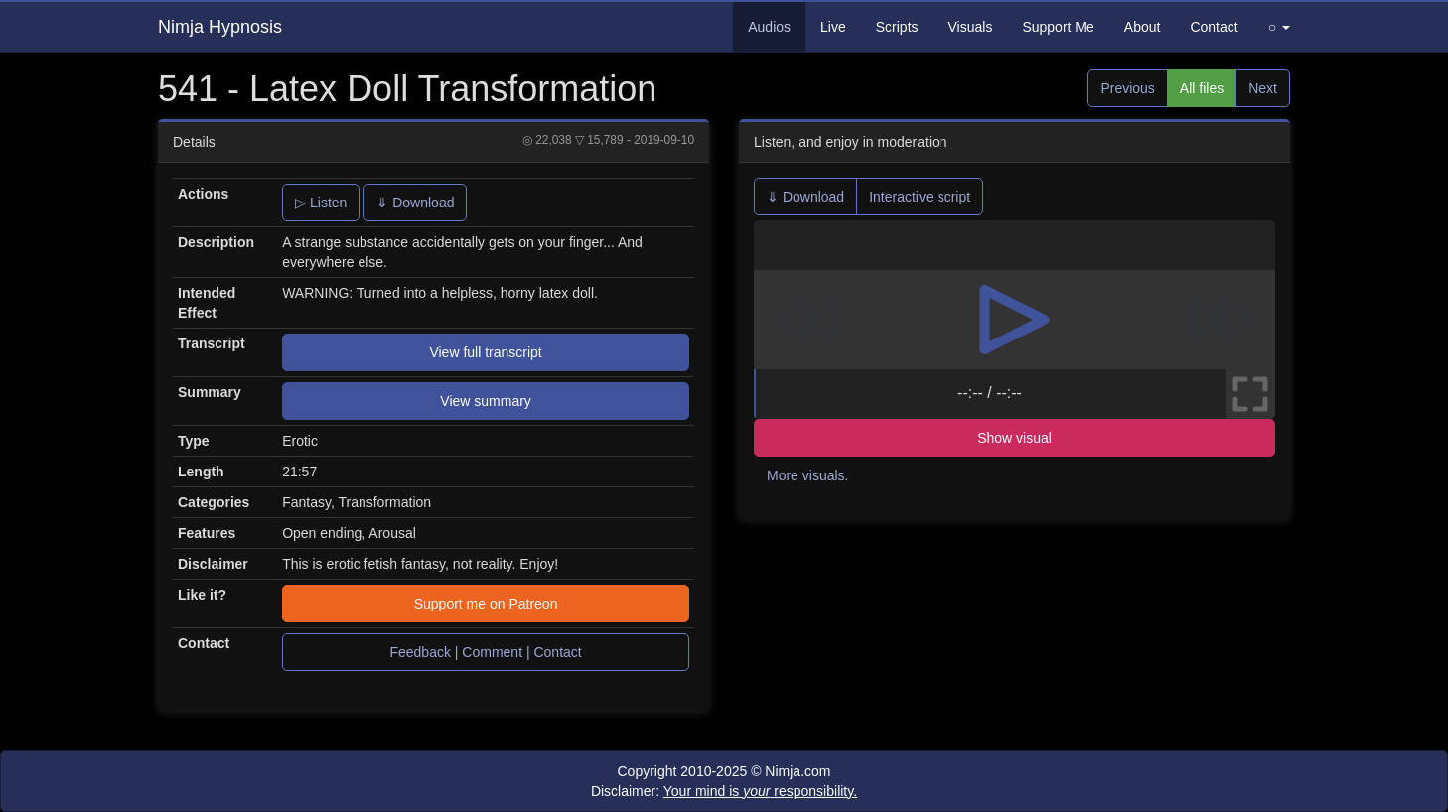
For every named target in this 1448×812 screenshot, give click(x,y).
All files (1202, 88)
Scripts (897, 27)
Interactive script (919, 196)
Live (833, 27)
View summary (485, 401)
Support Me (1057, 27)
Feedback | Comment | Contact (485, 652)
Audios (769, 27)
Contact (1213, 27)
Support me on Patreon (486, 603)
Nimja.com (797, 771)
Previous (1127, 88)
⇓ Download (415, 202)
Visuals (970, 27)
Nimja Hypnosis (220, 27)
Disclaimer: (724, 791)
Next (1262, 88)
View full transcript (485, 352)
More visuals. (807, 475)
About (1142, 27)
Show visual (1014, 438)
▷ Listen (321, 202)
